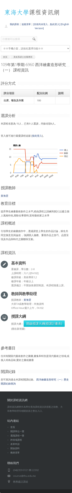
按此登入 (37, 135)
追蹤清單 (26, 24)
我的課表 (14, 24)
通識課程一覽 (17, 435)
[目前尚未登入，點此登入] (46, 24)
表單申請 (15, 444)
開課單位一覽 (17, 431)
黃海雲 (4, 195)
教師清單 (15, 452)
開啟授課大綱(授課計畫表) (44, 323)
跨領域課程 (16, 439)
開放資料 (15, 448)
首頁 (12, 427)
